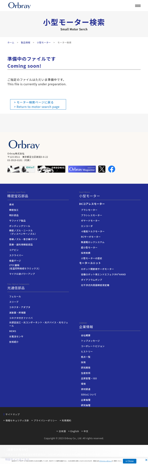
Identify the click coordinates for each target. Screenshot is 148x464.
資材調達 (85, 389)
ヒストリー (87, 351)
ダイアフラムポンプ (91, 279)
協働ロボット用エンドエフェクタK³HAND (103, 274)
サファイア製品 (17, 220)
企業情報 (108, 16)
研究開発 (85, 367)
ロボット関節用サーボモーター (97, 268)
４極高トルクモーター (93, 231)
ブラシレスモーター (91, 215)
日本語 (62, 431)
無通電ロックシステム (93, 242)
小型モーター (110, 194)
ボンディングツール (19, 225)
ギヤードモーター (90, 220)
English (74, 431)
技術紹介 (14, 341)
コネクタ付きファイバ (21, 317)
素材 (11, 204)
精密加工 (14, 209)
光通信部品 (38, 286)
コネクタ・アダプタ (19, 307)
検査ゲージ (15, 260)
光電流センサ (16, 336)
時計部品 (14, 215)
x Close (130, 461)
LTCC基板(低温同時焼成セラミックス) (24, 266)
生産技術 (85, 372)
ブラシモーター (89, 209)
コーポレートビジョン (93, 346)
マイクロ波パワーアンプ (22, 273)
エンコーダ (87, 225)
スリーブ (13, 301)
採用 (83, 362)
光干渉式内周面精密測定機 (95, 285)
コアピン (14, 249)
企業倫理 (85, 399)
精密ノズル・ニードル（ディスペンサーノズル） (23, 232)
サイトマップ (13, 414)
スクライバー (16, 255)
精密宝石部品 (38, 194)
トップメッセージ (90, 340)
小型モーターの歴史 (91, 258)
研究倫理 (85, 405)
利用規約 (66, 420)
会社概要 (85, 335)
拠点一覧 (85, 356)
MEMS (12, 331)
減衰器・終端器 (17, 312)
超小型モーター (89, 247)
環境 (83, 383)
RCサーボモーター (91, 236)
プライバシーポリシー (45, 420)
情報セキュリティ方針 (17, 420)
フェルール (15, 296)
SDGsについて (89, 394)
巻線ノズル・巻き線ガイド (23, 239)
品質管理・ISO (89, 378)
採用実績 (85, 252)
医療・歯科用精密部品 (21, 244)
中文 (86, 431)
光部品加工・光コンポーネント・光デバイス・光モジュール (38, 324)
